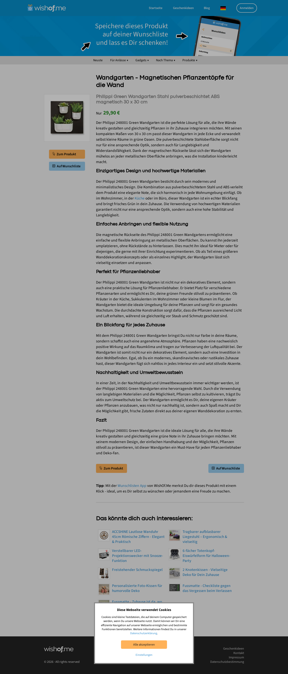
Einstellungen (144, 655)
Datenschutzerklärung (143, 633)
